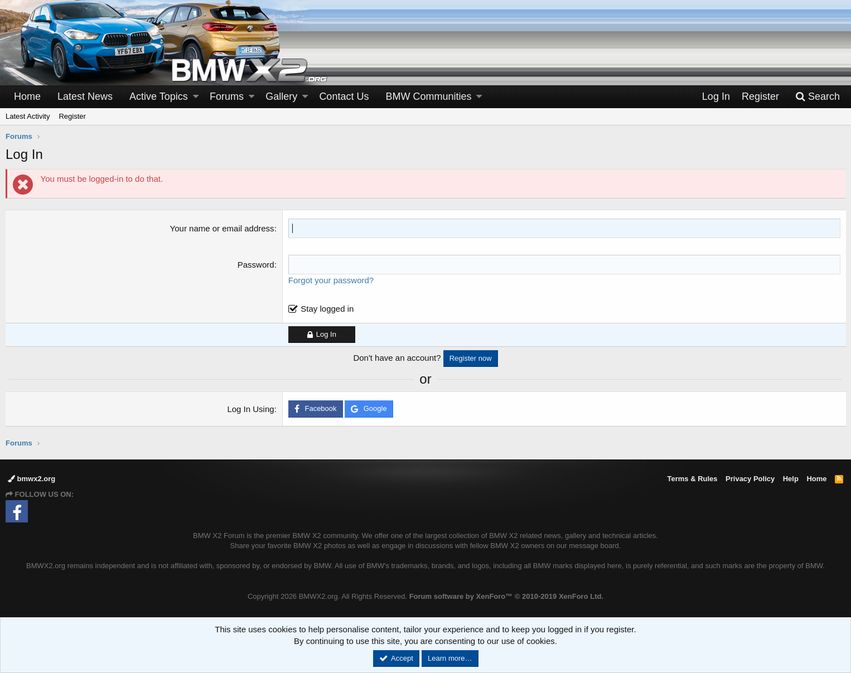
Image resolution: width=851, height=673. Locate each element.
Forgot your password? (331, 280)
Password (256, 264)
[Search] (817, 96)
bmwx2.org (31, 479)
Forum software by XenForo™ (506, 596)
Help (791, 479)
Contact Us (344, 96)
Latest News (85, 96)
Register (72, 116)
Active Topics (158, 96)
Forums (227, 96)
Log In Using (251, 409)
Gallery (281, 96)
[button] (195, 96)
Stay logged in (327, 308)
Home (27, 96)
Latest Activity (28, 116)
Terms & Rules (692, 479)
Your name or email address (222, 228)
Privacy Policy (750, 479)
